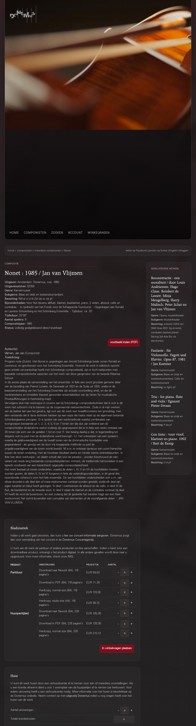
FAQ (70, 556)
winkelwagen (99, 233)
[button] (124, 343)
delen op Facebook (136, 251)
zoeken (57, 233)
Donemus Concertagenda (78, 540)
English (173, 251)
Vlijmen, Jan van (14, 353)
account (75, 233)
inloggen (183, 251)
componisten (35, 233)
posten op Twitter (158, 251)
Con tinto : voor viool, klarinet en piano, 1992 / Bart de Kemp (168, 438)
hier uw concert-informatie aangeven (86, 535)
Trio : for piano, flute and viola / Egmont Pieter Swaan (167, 400)
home (14, 233)
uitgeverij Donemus (78, 696)
